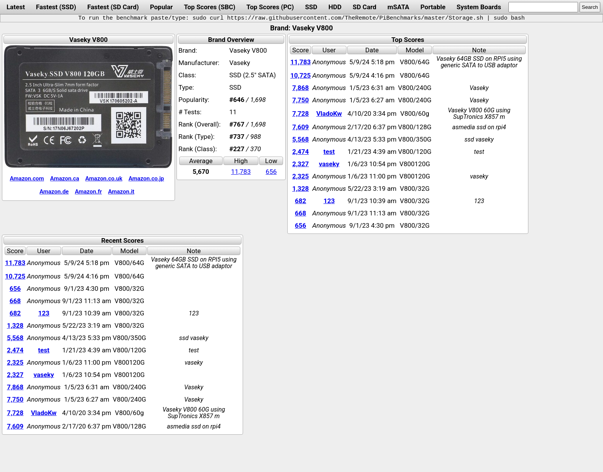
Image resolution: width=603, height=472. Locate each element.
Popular (161, 7)
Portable (432, 7)
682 (300, 201)
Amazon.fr (88, 191)
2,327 (300, 164)
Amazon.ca (64, 178)
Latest (16, 7)
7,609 (300, 127)
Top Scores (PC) (270, 7)
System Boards (478, 7)
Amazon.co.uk (103, 178)
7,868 (300, 88)
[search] (543, 7)
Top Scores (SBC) (209, 7)
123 (329, 201)
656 (271, 171)
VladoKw (329, 113)
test (329, 151)
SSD (311, 7)
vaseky (329, 164)
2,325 (300, 176)
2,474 (300, 151)
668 (300, 213)
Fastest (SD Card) (113, 7)
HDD (334, 7)
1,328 (300, 188)
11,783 (241, 171)
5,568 (300, 139)
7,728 (300, 113)
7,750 (300, 100)
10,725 (300, 75)
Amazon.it (121, 191)
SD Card (364, 7)
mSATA (399, 7)
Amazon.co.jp (146, 178)
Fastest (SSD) (56, 7)
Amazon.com (27, 178)
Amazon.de (54, 191)
